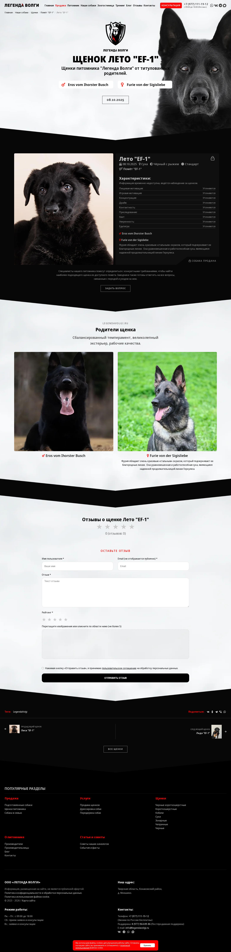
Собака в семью (13, 812)
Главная (49, 5)
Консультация (171, 5)
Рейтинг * (47, 612)
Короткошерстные (166, 809)
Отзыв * (46, 574)
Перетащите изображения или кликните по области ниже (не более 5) (81, 626)
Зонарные (161, 820)
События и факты (90, 847)
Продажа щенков (90, 805)
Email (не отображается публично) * (137, 558)
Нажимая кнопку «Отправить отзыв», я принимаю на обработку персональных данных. (111, 668)
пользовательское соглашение (119, 668)
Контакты (149, 5)
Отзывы (137, 5)
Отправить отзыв (115, 678)
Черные (159, 828)
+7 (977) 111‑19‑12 (139, 916)
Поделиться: (196, 711)
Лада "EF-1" (203, 733)
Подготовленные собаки (18, 805)
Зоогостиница (106, 5)
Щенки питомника (15, 809)
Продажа (60, 5)
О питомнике (14, 837)
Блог (129, 5)
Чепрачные (161, 824)
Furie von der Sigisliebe (134, 240)
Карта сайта (28, 900)
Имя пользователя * (53, 558)
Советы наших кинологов (94, 844)
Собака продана (202, 260)
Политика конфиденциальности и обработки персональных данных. (43, 892)
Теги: (8, 711)
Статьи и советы (92, 837)
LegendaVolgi (20, 711)
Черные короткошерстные (170, 805)
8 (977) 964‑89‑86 (141, 924)
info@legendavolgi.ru (137, 927)
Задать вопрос (115, 288)
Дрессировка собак (91, 809)
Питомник (73, 5)
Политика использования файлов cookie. (27, 896)
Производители (14, 844)
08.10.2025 (115, 100)
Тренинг (120, 5)
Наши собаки (88, 5)
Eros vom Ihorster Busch (137, 233)
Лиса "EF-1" (27, 730)
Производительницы (17, 847)
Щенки (160, 798)
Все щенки (115, 749)
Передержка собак (90, 812)
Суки (158, 816)
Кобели (159, 812)
